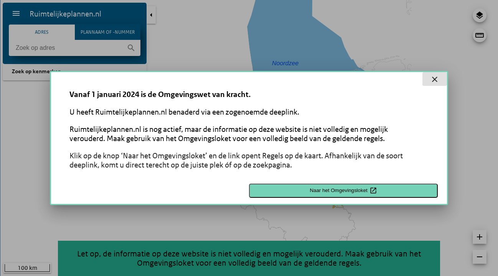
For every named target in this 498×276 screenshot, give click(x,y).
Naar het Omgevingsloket (343, 190)
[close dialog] (434, 79)
